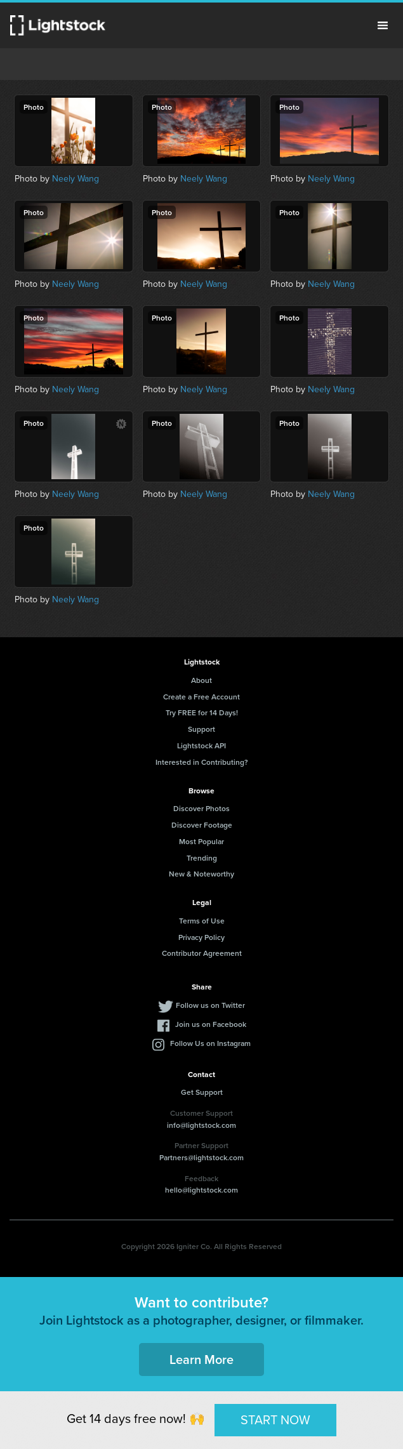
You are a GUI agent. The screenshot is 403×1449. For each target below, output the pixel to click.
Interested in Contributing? (201, 762)
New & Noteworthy (201, 873)
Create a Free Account (201, 696)
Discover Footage (201, 824)
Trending (202, 857)
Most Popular (201, 841)
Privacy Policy (201, 937)
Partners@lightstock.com (201, 1157)
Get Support (202, 1092)
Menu (383, 25)
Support (201, 729)
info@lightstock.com (201, 1125)
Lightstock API (201, 745)
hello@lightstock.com (201, 1189)
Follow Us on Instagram (210, 1043)
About (201, 680)
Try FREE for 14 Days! (202, 712)
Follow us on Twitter (210, 1005)
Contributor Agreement (202, 953)
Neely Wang (75, 178)
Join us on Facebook (210, 1024)
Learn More (201, 1359)
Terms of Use (202, 920)
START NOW (275, 1419)
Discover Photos (201, 808)
